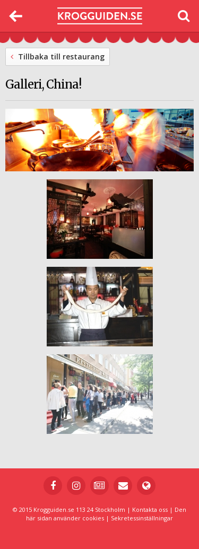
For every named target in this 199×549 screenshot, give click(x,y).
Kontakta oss (150, 509)
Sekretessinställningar (142, 518)
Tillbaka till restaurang (58, 56)
